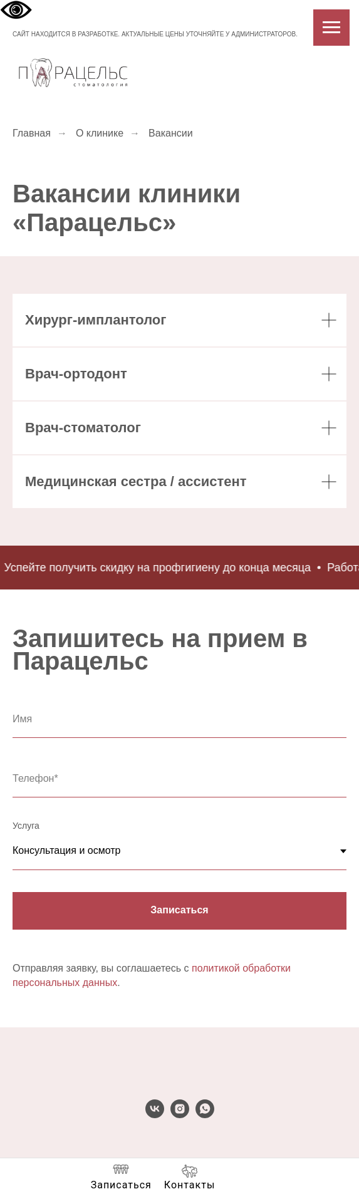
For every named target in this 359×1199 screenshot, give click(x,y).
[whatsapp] (204, 1114)
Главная (32, 133)
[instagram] (179, 1114)
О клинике (99, 133)
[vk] (154, 1114)
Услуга (26, 826)
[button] (121, 1178)
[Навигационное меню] (331, 27)
